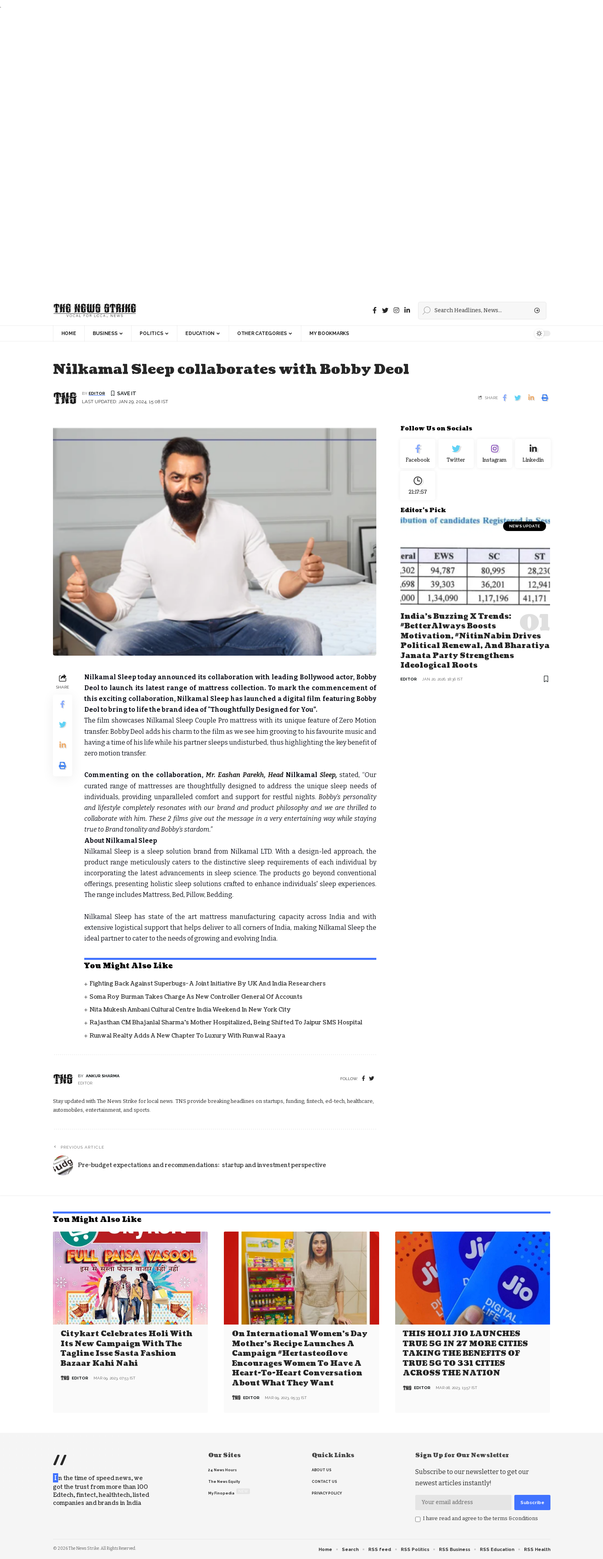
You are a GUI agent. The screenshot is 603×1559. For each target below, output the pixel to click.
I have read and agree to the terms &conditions (480, 1518)
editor (97, 394)
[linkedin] (407, 310)
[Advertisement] (240, 153)
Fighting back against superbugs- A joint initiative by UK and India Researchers (207, 984)
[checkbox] (417, 1518)
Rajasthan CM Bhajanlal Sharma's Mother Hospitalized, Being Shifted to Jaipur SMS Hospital (225, 1023)
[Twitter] (385, 310)
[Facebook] (375, 310)
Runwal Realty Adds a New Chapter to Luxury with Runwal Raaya (187, 1036)
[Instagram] (494, 455)
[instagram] (396, 310)
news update (524, 532)
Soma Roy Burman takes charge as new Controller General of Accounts (196, 997)
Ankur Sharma (103, 1076)
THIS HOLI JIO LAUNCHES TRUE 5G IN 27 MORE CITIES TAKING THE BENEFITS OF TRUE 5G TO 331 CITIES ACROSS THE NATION (465, 1353)
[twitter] (371, 1079)
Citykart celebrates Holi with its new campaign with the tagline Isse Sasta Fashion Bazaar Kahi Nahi (126, 1348)
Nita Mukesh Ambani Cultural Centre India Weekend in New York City (190, 1010)
